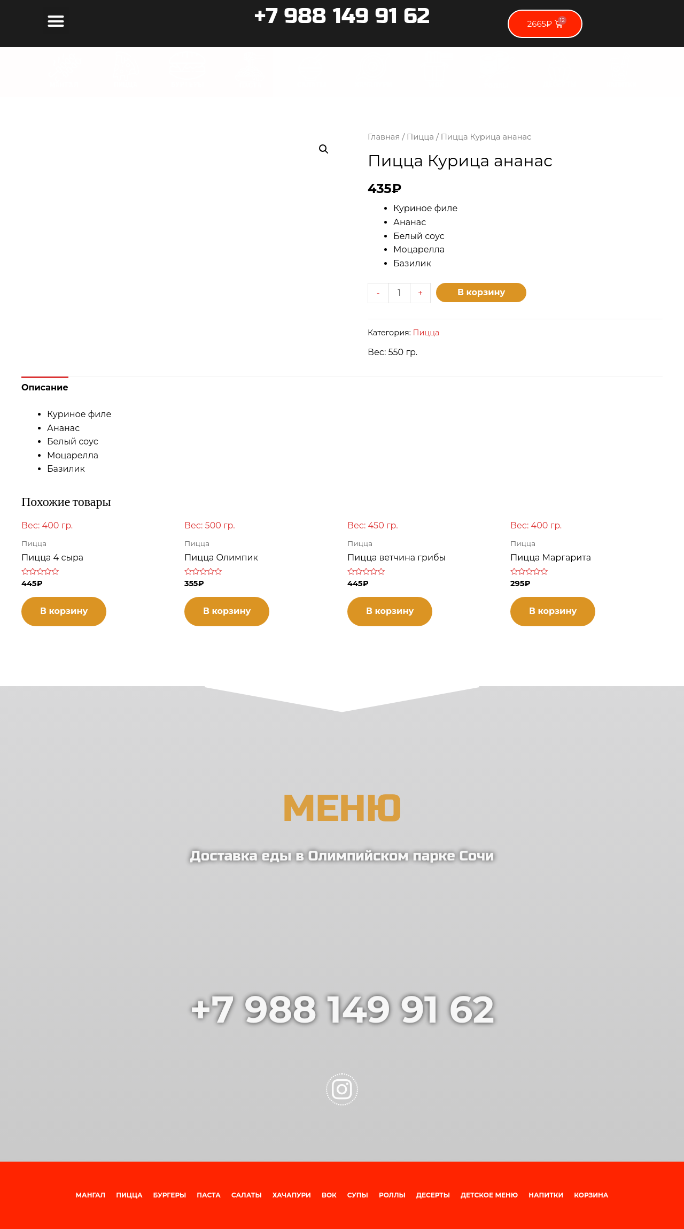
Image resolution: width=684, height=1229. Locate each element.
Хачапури (292, 1195)
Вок (329, 1195)
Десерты (433, 1195)
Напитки (545, 1195)
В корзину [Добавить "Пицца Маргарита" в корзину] (553, 611)
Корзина (591, 1195)
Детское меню (489, 1195)
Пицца (420, 137)
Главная (384, 137)
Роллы (392, 1195)
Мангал (91, 1195)
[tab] (44, 388)
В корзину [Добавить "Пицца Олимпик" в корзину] (227, 611)
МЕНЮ (341, 837)
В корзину (481, 292)
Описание (44, 387)
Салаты (246, 1195)
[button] (56, 20)
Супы (357, 1195)
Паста (209, 1195)
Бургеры (169, 1195)
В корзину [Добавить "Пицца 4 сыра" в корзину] (64, 611)
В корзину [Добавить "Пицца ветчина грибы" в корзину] (390, 611)
